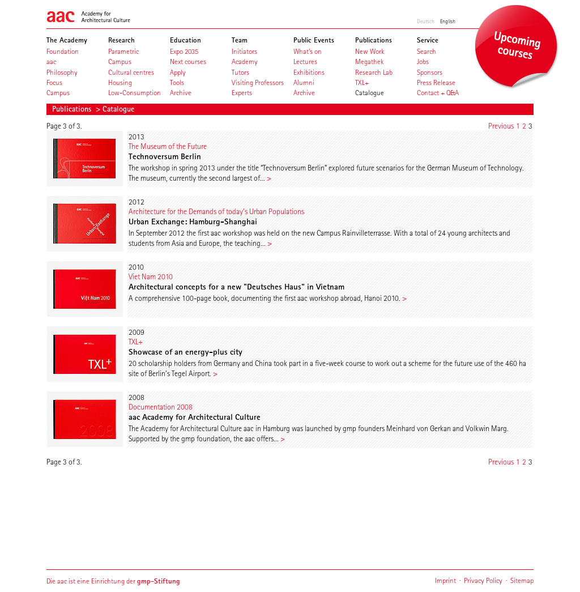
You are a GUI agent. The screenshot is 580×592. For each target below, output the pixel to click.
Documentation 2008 (161, 406)
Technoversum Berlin (165, 156)
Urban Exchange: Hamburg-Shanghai (193, 221)
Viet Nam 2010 (151, 276)
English (447, 21)
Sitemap (522, 580)
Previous (501, 125)
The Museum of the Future (168, 146)
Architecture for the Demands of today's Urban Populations (216, 211)
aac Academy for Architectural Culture (195, 417)
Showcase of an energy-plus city (185, 352)
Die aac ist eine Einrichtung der (113, 581)
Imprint (445, 580)
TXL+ (136, 341)
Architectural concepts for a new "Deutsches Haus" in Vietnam (236, 287)
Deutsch (425, 21)
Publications (72, 109)
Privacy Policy (483, 580)
